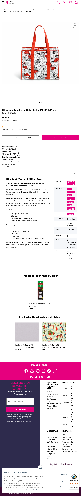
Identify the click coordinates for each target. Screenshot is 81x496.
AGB (63, 435)
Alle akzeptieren (62, 475)
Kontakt (8, 166)
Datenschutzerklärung (13, 417)
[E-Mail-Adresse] (22, 401)
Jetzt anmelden (20, 409)
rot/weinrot (71, 214)
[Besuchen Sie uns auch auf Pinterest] (37, 371)
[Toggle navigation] (3, 1)
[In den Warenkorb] (60, 137)
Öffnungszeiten (52, 439)
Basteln (70, 188)
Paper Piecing (71, 198)
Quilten (70, 205)
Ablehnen (62, 487)
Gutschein (50, 435)
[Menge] (16, 138)
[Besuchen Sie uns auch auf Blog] (54, 371)
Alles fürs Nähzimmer (71, 209)
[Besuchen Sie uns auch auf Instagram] (43, 371)
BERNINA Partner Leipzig (53, 443)
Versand (15, 120)
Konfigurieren (61, 481)
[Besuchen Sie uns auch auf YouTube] (32, 371)
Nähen (69, 195)
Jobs (48, 456)
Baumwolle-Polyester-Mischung (71, 183)
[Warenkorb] (76, 2)
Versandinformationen (69, 451)
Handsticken (71, 192)
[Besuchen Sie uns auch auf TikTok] (49, 371)
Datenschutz (66, 437)
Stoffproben (51, 454)
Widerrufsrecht (67, 439)
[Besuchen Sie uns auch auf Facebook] (26, 371)
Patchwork (71, 202)
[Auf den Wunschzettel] (75, 25)
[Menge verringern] (4, 138)
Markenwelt (51, 447)
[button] (58, 2)
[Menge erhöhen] (36, 138)
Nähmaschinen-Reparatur (52, 450)
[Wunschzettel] (70, 2)
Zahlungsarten (67, 449)
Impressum (66, 447)
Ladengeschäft (52, 437)
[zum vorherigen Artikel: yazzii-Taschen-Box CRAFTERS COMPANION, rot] (73, 16)
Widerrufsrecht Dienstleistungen (68, 443)
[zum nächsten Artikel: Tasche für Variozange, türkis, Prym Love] (77, 16)
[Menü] (77, 474)
